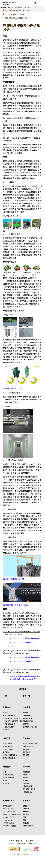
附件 (12, 647)
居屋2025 (10, 7)
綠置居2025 (18, 7)
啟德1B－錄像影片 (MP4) (14, 579)
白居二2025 (27, 7)
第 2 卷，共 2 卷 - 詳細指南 (21, 643)
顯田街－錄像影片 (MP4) (13, 389)
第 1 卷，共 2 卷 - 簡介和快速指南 (24, 638)
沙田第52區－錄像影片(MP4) (15, 605)
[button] (35, 3)
